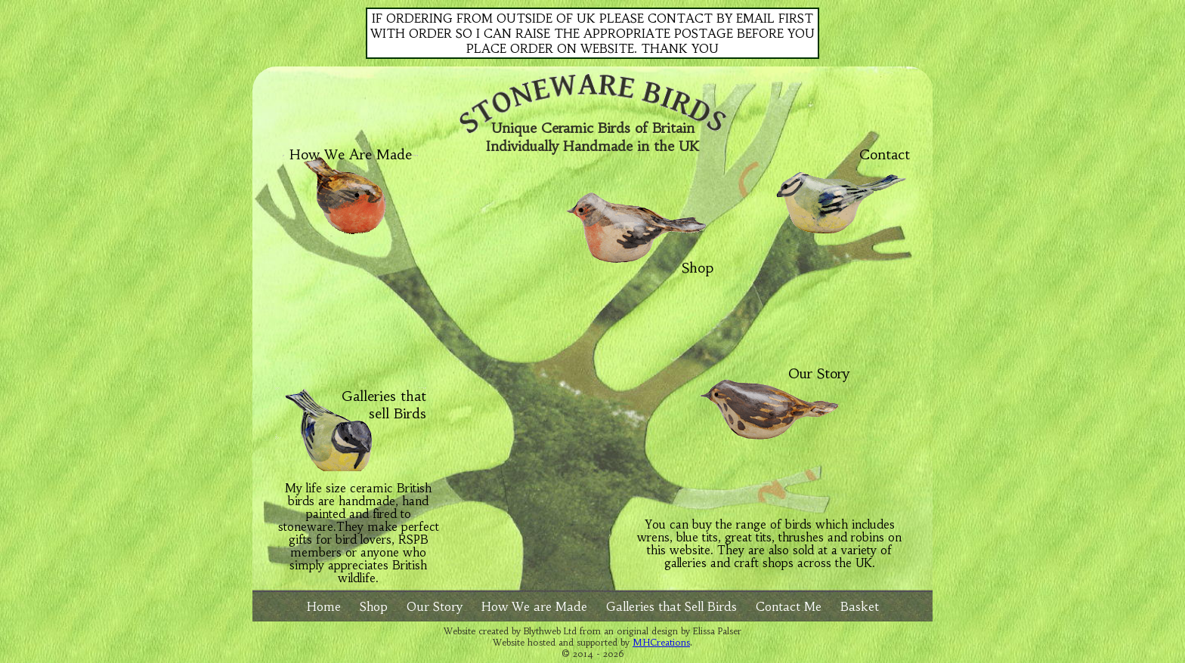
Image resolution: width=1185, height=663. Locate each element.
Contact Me (788, 606)
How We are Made (534, 606)
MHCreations (661, 642)
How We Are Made (350, 154)
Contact (884, 154)
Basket (859, 606)
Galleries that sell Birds (384, 404)
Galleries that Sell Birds (671, 606)
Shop (697, 261)
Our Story (818, 373)
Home (324, 606)
